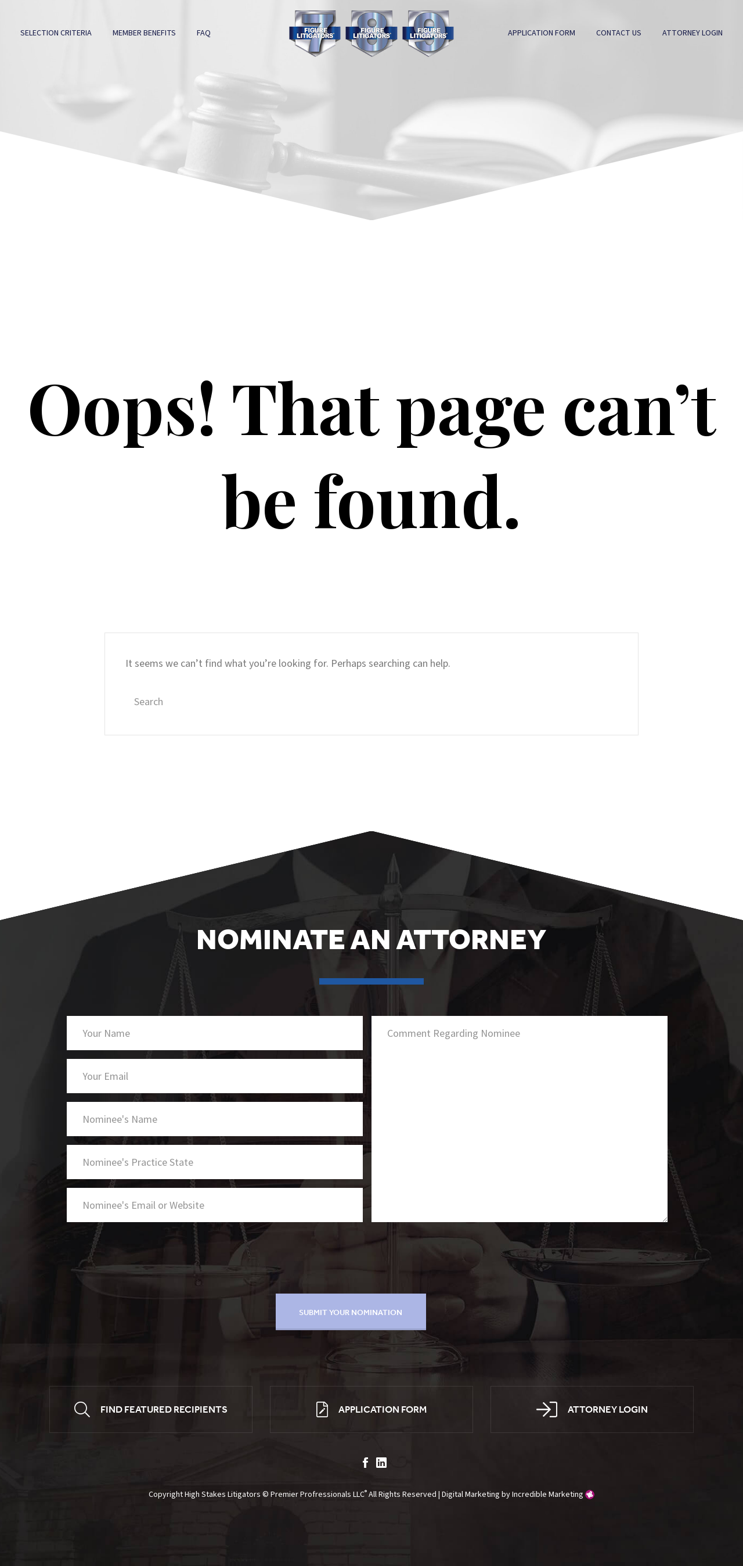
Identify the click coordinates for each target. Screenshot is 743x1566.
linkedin (381, 1464)
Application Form (541, 33)
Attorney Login (692, 33)
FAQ (204, 33)
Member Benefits (144, 33)
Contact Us (618, 33)
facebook (365, 1464)
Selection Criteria (56, 33)
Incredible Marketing (547, 1496)
